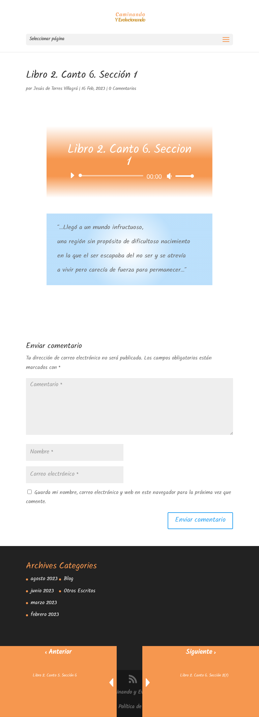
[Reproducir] (72, 175)
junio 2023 (42, 591)
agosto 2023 (44, 579)
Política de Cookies (139, 707)
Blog (69, 579)
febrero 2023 (45, 615)
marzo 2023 (44, 603)
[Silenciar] (169, 176)
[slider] (112, 175)
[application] (129, 175)
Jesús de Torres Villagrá (55, 89)
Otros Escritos (79, 591)
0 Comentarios (122, 89)
